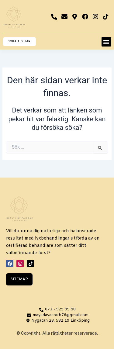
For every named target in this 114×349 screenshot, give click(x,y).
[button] (106, 42)
